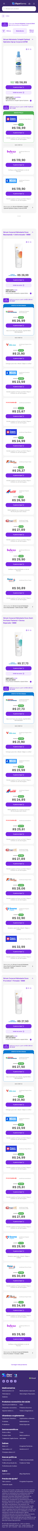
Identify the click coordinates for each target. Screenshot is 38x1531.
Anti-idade (23, 1438)
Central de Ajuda (7, 1484)
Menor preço (31, 31)
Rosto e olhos (6, 1432)
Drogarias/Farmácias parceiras (26, 1446)
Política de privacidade (27, 1460)
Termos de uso (6, 1460)
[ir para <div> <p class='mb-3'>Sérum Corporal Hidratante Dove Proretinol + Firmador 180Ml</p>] (17, 980)
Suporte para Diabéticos (9, 1404)
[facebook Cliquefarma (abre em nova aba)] (3, 1381)
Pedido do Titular (25, 1463)
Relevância (20, 31)
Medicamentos (8, 1388)
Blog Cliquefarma (25, 1474)
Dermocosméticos (10, 1429)
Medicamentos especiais (27, 1391)
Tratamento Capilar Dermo (10, 1438)
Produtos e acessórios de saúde (16, 1402)
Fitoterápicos (6, 1394)
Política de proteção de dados (9, 1463)
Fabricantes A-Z (7, 1449)
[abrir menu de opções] (4, 4)
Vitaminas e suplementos (13, 1416)
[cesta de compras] (34, 3)
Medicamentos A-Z (8, 1391)
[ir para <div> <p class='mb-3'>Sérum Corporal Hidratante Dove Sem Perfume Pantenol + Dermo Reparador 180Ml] (17, 621)
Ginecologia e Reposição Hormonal (27, 1394)
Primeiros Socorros (26, 1407)
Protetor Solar (6, 1435)
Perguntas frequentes (26, 1481)
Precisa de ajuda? (10, 1479)
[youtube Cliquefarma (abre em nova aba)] (7, 1381)
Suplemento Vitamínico (9, 1418)
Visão (21, 1404)
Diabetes (5, 1397)
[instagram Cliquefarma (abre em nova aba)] (15, 1381)
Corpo (21, 1432)
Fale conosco (6, 1481)
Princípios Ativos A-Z (8, 1452)
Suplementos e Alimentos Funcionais (27, 1419)
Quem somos (6, 1474)
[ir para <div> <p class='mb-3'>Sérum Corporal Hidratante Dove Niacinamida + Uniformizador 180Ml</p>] (17, 234)
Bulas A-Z (5, 1446)
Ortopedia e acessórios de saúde (9, 1408)
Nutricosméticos (25, 1435)
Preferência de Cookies (9, 1466)
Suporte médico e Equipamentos (7, 1411)
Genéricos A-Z (24, 1449)
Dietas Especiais (25, 1424)
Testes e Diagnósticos (26, 1411)
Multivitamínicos (24, 1421)
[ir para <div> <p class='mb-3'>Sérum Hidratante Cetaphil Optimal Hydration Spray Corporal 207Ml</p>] (17, 41)
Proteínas (5, 1421)
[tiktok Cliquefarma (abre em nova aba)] (11, 1381)
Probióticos (5, 1424)
